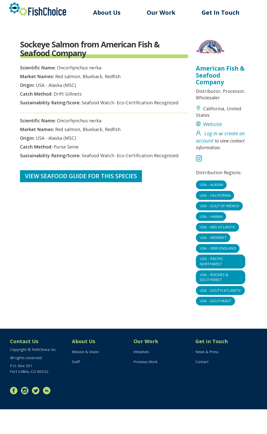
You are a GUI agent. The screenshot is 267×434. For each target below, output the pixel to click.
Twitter (37, 415)
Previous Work (146, 386)
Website (212, 135)
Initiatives (142, 376)
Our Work (163, 12)
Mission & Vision (86, 376)
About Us (110, 12)
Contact (202, 386)
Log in (211, 145)
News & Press (207, 376)
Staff (76, 386)
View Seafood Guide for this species (81, 201)
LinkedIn (48, 415)
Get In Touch (222, 12)
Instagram (26, 415)
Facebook (15, 415)
